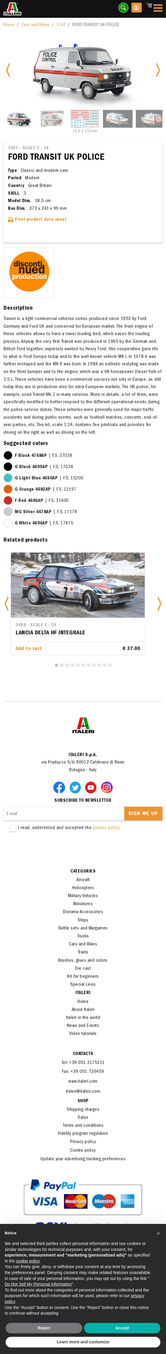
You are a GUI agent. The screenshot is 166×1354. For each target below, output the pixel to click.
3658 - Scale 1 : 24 (36, 625)
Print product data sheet (37, 219)
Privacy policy (83, 1142)
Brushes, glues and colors (83, 960)
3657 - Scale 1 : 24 (28, 148)
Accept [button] (122, 1328)
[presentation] (49, 850)
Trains (83, 952)
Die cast (83, 968)
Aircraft (83, 880)
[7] (88, 665)
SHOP (83, 1101)
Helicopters (83, 888)
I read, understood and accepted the (83, 828)
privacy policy (106, 828)
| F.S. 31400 (42, 501)
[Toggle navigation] (158, 9)
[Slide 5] (150, 119)
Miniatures (83, 904)
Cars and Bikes (36, 25)
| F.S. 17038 (44, 467)
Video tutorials (83, 1034)
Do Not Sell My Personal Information (38, 1284)
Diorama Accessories (83, 912)
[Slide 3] (85, 119)
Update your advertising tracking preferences (83, 1159)
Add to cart (29, 649)
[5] (78, 665)
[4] (72, 665)
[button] (6, 604)
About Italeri (83, 1010)
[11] (110, 665)
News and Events (83, 1026)
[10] (104, 665)
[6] (83, 665)
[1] (56, 665)
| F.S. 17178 (46, 512)
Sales (83, 1117)
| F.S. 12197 (45, 489)
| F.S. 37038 (43, 456)
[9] (99, 665)
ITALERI (83, 993)
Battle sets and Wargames (83, 928)
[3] (67, 665)
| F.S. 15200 (49, 478)
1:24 (61, 25)
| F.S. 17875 (44, 523)
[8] (94, 665)
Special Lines (83, 984)
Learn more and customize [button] (83, 1341)
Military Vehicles (83, 896)
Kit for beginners (83, 976)
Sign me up (143, 814)
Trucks (83, 936)
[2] (62, 665)
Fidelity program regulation (83, 1133)
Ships (83, 920)
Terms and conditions (83, 1125)
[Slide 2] (52, 119)
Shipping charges (83, 1109)
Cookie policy (83, 1150)
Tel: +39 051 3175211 (83, 1063)
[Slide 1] (19, 119)
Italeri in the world (83, 1018)
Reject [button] (44, 1328)
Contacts (83, 1054)
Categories (83, 871)
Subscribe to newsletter (83, 800)
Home (9, 25)
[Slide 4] (118, 119)
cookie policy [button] (27, 1261)
